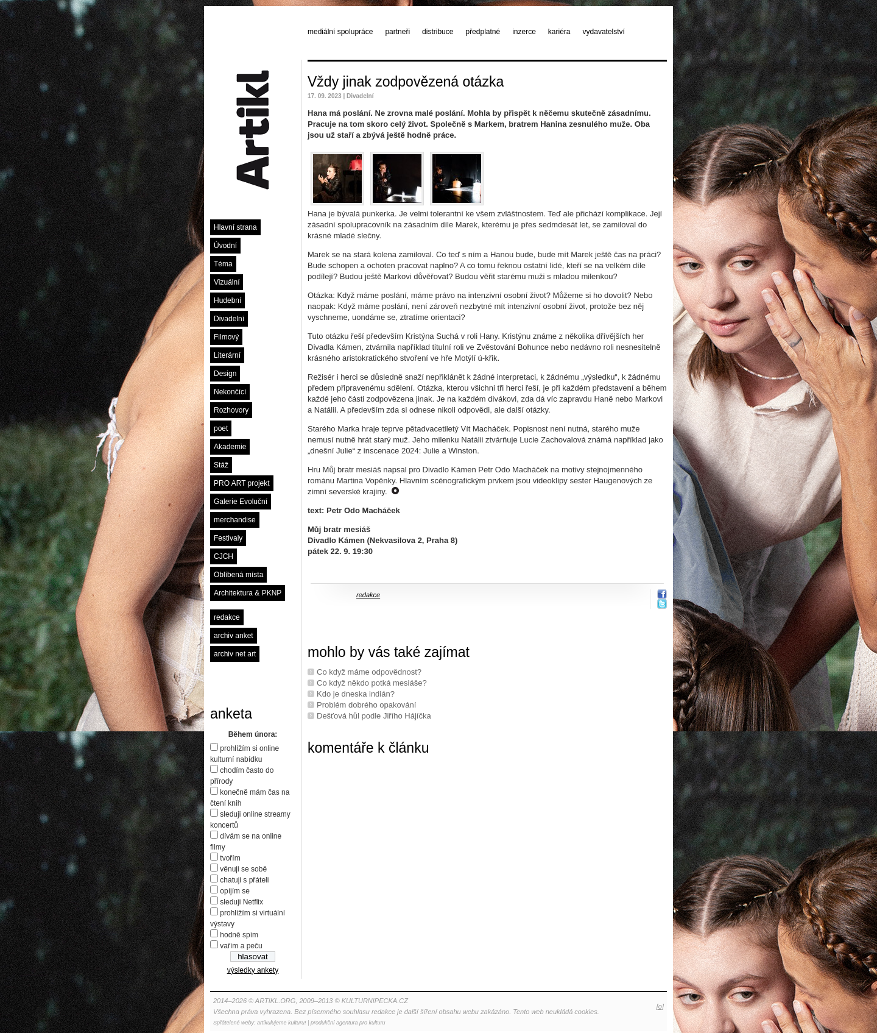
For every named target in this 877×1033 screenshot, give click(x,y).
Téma (223, 264)
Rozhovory (231, 410)
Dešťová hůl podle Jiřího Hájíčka (374, 715)
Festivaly (228, 538)
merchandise (235, 520)
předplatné (482, 31)
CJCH (223, 556)
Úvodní (225, 245)
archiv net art (235, 654)
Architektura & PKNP (247, 593)
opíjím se (235, 891)
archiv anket (233, 635)
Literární (227, 355)
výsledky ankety (253, 970)
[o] (660, 1006)
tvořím (230, 858)
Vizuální (226, 282)
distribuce (437, 31)
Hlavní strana (235, 227)
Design (225, 373)
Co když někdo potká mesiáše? (372, 682)
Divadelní (229, 318)
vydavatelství (604, 31)
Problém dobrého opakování (366, 704)
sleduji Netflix (241, 902)
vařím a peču (241, 946)
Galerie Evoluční (240, 501)
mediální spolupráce (340, 31)
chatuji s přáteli (244, 880)
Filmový (226, 337)
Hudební (227, 300)
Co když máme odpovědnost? (369, 671)
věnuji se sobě (243, 869)
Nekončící (230, 392)
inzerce (524, 31)
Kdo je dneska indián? (356, 693)
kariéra (559, 31)
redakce (227, 617)
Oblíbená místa (238, 574)
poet (221, 428)
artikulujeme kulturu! (281, 1023)
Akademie (230, 446)
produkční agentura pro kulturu (348, 1023)
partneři (397, 31)
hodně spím (239, 935)
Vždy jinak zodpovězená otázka (406, 82)
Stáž (221, 465)
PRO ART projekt (242, 483)
